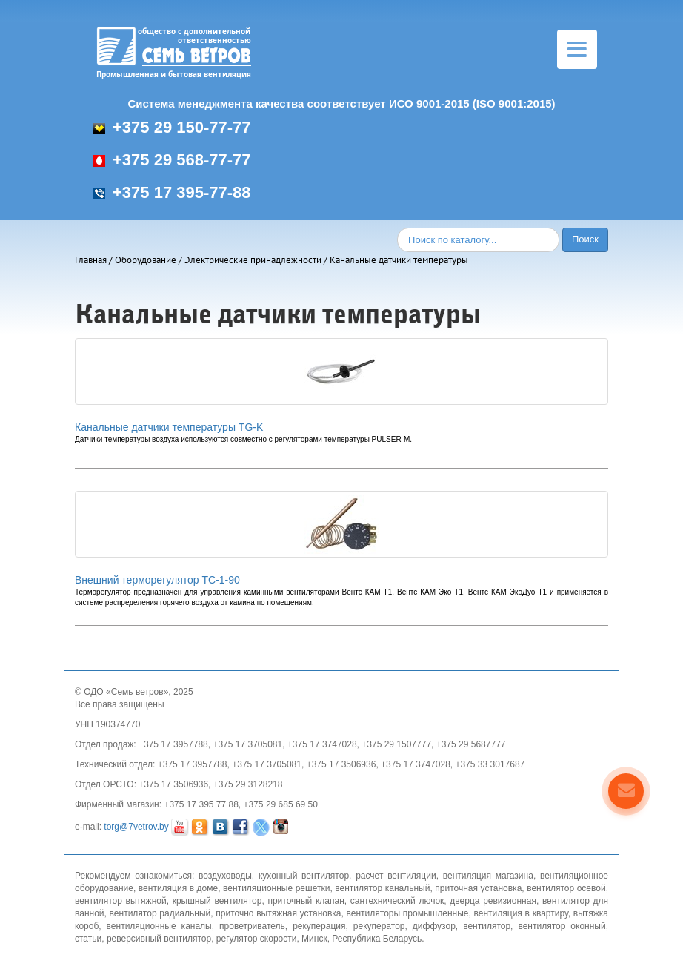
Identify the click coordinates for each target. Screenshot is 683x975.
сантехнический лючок (397, 901)
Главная (91, 260)
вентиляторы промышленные (408, 913)
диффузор (434, 926)
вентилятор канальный (382, 888)
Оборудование (145, 260)
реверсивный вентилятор (159, 938)
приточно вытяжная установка (278, 913)
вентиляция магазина (488, 875)
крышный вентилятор (217, 901)
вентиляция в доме (178, 888)
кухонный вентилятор (304, 875)
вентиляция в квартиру (521, 913)
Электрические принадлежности (252, 260)
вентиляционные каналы (159, 926)
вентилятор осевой (566, 888)
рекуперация (319, 926)
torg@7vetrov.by (136, 827)
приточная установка (478, 888)
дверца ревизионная (493, 901)
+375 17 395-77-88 (172, 192)
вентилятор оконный (561, 926)
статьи (88, 938)
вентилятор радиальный (160, 913)
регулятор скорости (256, 938)
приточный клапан (305, 901)
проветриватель (252, 926)
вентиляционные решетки (276, 888)
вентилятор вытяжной (121, 901)
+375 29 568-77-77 (172, 160)
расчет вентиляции (396, 875)
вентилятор (486, 926)
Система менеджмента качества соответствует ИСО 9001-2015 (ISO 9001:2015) (341, 103)
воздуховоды (225, 875)
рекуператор (379, 926)
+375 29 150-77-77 (172, 127)
